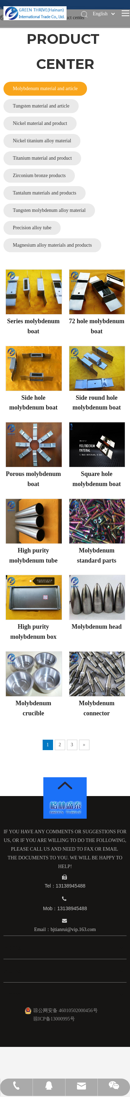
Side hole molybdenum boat (33, 402)
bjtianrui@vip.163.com (73, 929)
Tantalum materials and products (44, 193)
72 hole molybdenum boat (96, 326)
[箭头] (65, 785)
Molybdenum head (96, 626)
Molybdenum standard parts (96, 555)
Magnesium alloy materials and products (52, 245)
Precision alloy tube (32, 227)
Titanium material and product (42, 158)
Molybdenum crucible (33, 708)
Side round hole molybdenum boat (96, 402)
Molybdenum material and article (45, 88)
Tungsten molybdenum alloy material (49, 210)
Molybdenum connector (96, 708)
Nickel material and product (40, 123)
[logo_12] (65, 807)
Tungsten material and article (41, 106)
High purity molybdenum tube (33, 555)
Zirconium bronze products (39, 175)
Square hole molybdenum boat (96, 478)
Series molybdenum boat (33, 326)
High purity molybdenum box (33, 631)
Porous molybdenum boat (33, 478)
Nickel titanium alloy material (42, 140)
